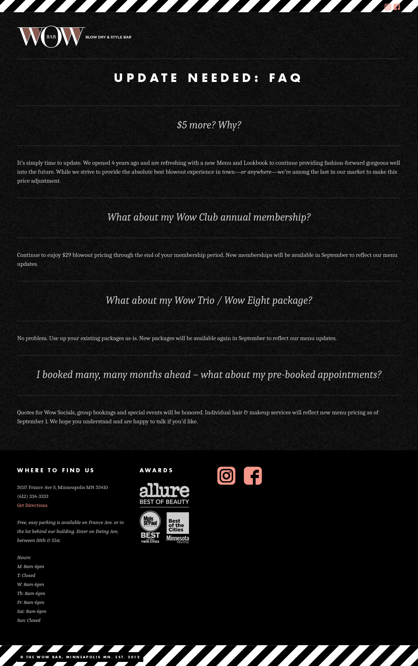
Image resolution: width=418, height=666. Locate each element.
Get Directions (32, 505)
